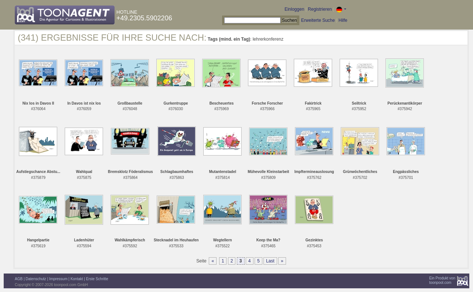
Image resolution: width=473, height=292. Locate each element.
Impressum (58, 279)
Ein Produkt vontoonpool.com (442, 280)
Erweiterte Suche (318, 20)
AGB (19, 279)
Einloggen (294, 9)
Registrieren (320, 9)
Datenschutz (35, 279)
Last (270, 261)
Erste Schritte (97, 279)
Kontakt (77, 279)
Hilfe (342, 20)
